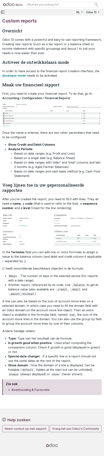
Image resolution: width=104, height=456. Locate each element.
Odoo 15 (91, 12)
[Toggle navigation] (2, 12)
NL (78, 12)
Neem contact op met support (25, 429)
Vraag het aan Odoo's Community (75, 429)
